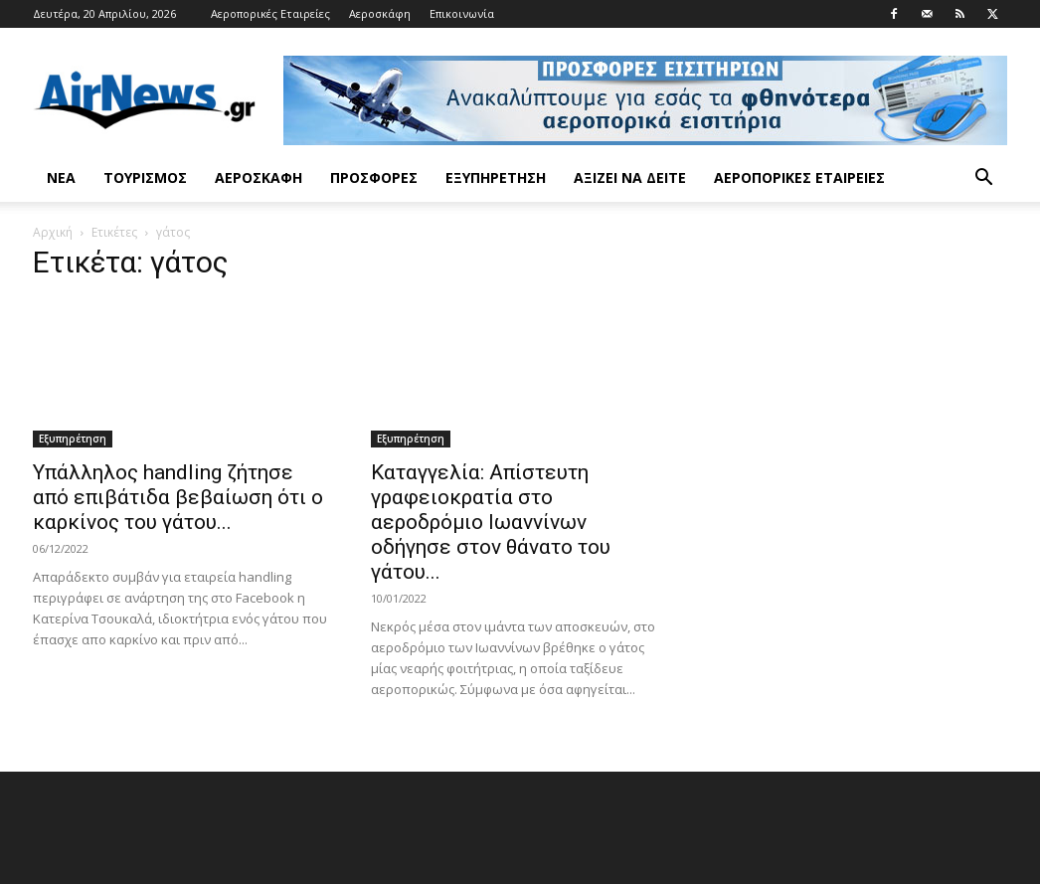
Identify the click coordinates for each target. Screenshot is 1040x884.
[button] (983, 179)
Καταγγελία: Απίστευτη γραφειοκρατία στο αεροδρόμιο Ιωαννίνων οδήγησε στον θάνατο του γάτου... (490, 522)
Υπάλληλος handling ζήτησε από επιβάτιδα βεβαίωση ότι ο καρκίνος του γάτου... (178, 497)
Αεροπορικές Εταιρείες (270, 13)
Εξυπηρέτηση (495, 177)
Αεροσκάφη (380, 13)
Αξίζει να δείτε (630, 177)
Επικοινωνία (462, 13)
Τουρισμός (145, 177)
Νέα (61, 177)
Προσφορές (374, 177)
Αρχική (53, 232)
